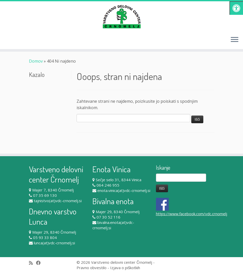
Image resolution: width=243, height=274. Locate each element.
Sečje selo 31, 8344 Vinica (118, 179)
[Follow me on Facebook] (40, 263)
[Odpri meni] (234, 40)
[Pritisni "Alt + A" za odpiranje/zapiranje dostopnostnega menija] (236, 8)
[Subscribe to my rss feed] (32, 263)
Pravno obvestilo (92, 267)
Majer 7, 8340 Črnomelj (53, 189)
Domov (36, 61)
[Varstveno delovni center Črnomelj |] (121, 16)
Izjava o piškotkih (125, 267)
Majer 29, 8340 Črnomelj (54, 232)
